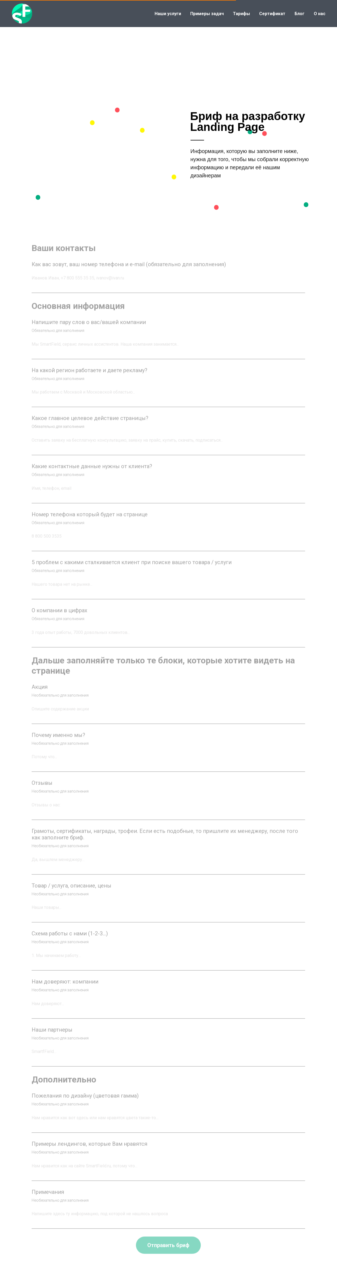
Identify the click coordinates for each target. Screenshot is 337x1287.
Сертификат (272, 13)
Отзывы (42, 790)
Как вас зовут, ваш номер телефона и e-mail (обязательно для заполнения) (129, 271)
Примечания (48, 1199)
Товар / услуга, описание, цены (71, 893)
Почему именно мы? (58, 742)
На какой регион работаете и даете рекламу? (89, 377)
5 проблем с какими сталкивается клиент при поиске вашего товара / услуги (132, 570)
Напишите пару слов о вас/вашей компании (89, 329)
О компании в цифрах (59, 618)
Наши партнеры (52, 1037)
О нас (319, 13)
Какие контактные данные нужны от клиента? (92, 473)
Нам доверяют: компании (65, 989)
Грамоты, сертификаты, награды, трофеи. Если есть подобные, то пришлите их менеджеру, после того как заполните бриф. (165, 841)
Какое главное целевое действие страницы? (90, 426)
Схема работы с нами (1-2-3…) (70, 941)
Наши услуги (168, 13)
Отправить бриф (168, 1253)
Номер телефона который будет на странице (90, 522)
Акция (40, 694)
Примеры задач (207, 13)
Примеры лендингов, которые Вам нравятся (89, 1151)
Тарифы (241, 13)
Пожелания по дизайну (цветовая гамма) (85, 1103)
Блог (300, 13)
